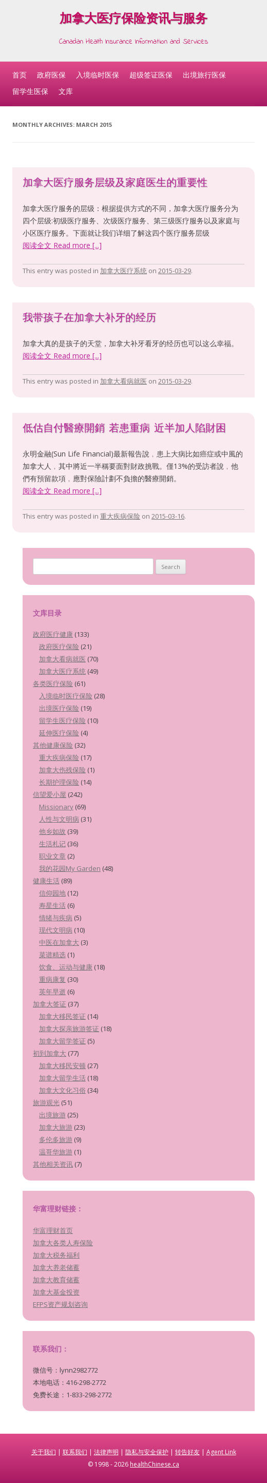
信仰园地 (52, 893)
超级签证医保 (151, 75)
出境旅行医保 (204, 75)
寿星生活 (52, 905)
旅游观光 (46, 1102)
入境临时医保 (97, 75)
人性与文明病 (59, 819)
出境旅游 (52, 1114)
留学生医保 (30, 91)
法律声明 (106, 1452)
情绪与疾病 (55, 917)
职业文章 (52, 856)
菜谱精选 (52, 954)
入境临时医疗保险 (65, 695)
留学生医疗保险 (62, 720)
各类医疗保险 (53, 683)
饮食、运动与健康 (65, 967)
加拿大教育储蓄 (56, 1279)
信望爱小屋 (49, 794)
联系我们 (75, 1452)
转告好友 (187, 1452)
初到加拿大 (49, 1053)
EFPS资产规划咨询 (60, 1304)
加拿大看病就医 (123, 381)
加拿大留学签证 (62, 1040)
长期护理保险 (59, 782)
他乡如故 (52, 831)
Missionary (56, 806)
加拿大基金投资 (56, 1292)
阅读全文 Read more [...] (62, 245)
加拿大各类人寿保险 (63, 1242)
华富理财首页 (53, 1230)
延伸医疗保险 (59, 732)
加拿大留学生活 (62, 1077)
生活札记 (52, 843)
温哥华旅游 (55, 1151)
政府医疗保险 (59, 646)
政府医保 (51, 75)
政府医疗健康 (53, 634)
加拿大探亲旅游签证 (69, 1028)
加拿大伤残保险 (62, 769)
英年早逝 (52, 991)
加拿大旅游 (55, 1127)
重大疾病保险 (120, 516)
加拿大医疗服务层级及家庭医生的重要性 (115, 183)
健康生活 (46, 880)
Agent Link (221, 1452)
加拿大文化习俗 (62, 1090)
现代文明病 (55, 930)
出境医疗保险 (59, 708)
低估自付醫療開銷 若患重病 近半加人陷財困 (124, 429)
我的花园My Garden (70, 868)
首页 (19, 75)
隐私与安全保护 (146, 1452)
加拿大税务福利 (56, 1255)
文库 (66, 91)
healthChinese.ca (154, 1464)
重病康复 (52, 979)
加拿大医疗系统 (123, 270)
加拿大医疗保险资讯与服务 (133, 20)
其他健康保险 (53, 745)
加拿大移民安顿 (62, 1065)
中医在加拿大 (59, 942)
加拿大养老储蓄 (56, 1267)
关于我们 (43, 1452)
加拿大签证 (49, 1004)
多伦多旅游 (55, 1139)
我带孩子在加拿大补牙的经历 (89, 318)
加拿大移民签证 (62, 1016)
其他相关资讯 (53, 1164)
